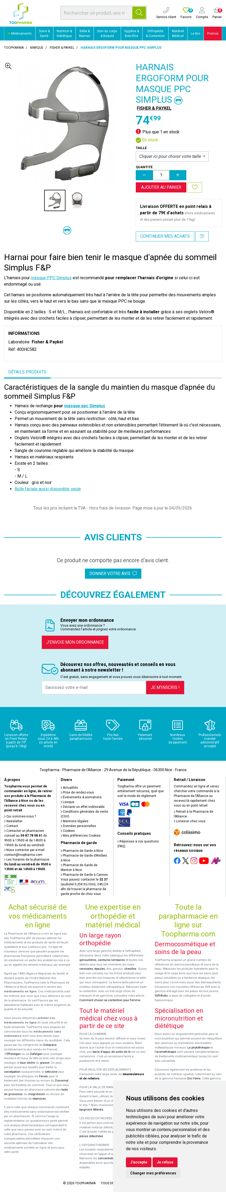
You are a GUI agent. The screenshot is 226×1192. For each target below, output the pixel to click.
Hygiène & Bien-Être (131, 33)
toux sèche (27, 1062)
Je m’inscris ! (165, 687)
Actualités (69, 788)
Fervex (43, 1076)
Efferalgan (14, 1054)
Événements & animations (81, 797)
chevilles (130, 969)
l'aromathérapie (165, 1052)
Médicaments (19, 33)
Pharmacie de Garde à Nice (82, 851)
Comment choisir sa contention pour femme (109, 1000)
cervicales (86, 969)
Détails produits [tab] (27, 372)
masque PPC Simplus (51, 277)
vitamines (39, 1098)
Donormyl (61, 1080)
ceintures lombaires (111, 960)
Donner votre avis (113, 573)
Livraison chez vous (190, 821)
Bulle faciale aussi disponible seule (48, 488)
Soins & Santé (44, 33)
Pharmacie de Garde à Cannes (84, 875)
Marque (36, 48)
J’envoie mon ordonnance (75, 642)
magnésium (36, 1094)
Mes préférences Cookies (81, 835)
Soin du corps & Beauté (107, 33)
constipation (12, 1072)
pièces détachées (91, 1136)
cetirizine (51, 1072)
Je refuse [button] (165, 1162)
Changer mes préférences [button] (153, 1173)
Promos (213, 33)
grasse (44, 1062)
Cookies (68, 831)
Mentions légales (74, 821)
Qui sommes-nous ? (20, 816)
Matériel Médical (178, 33)
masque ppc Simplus (84, 405)
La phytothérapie (198, 1047)
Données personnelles (78, 826)
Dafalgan (36, 1054)
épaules (99, 969)
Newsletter (13, 821)
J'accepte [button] (138, 1162)
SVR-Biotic (161, 995)
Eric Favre (193, 1078)
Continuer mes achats (165, 236)
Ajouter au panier (161, 187)
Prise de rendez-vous (77, 792)
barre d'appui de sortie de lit (111, 1052)
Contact (11, 826)
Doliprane (49, 1045)
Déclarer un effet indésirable (83, 807)
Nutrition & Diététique (64, 33)
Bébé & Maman (84, 33)
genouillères (87, 960)
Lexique (67, 802)
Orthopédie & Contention (155, 33)
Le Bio (195, 33)
